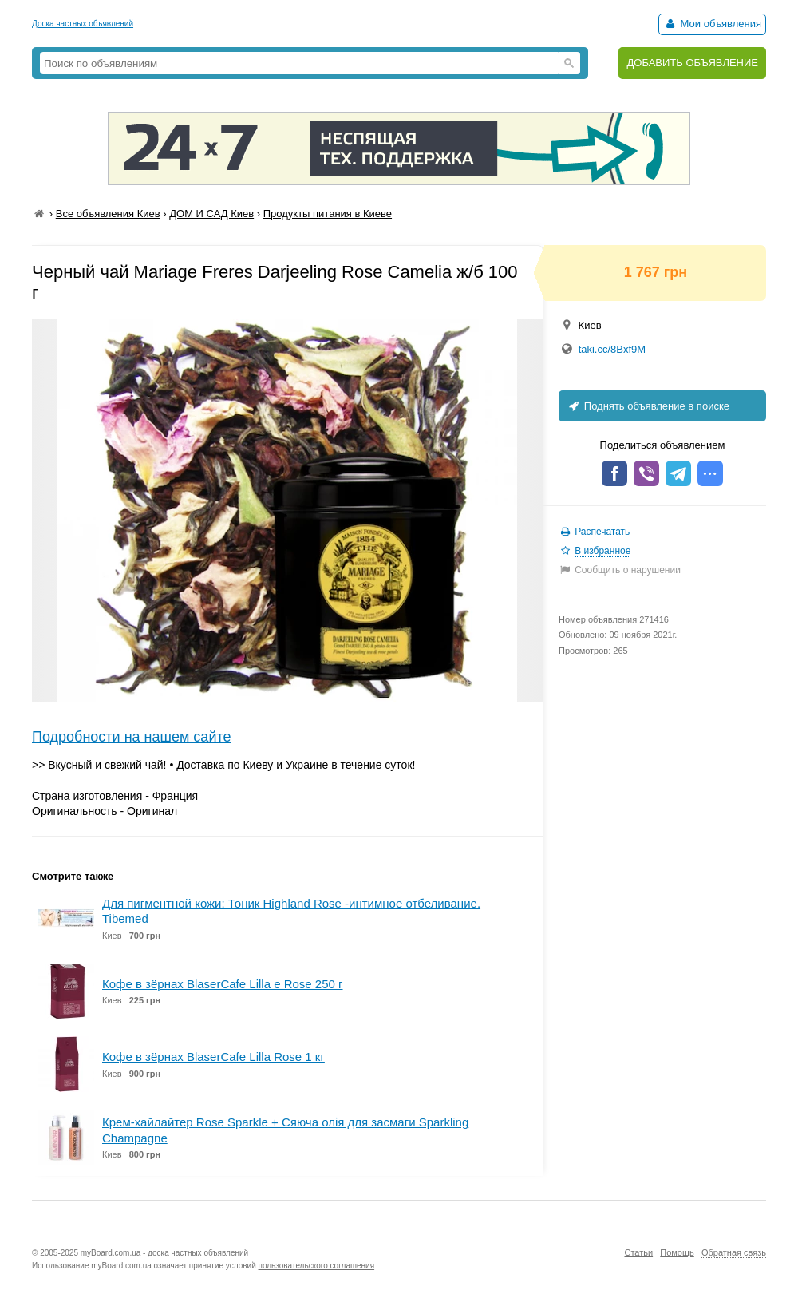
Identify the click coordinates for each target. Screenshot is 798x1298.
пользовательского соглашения (317, 1265)
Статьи (638, 1252)
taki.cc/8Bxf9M (612, 349)
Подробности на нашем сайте (131, 737)
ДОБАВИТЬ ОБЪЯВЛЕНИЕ (692, 63)
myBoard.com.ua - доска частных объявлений (164, 1253)
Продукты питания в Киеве (327, 214)
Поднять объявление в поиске (648, 406)
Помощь (677, 1252)
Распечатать (602, 531)
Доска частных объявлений (82, 23)
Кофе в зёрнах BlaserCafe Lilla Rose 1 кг (213, 1056)
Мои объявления (712, 24)
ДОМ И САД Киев (211, 214)
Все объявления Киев (108, 214)
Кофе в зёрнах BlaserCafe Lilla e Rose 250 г (222, 984)
